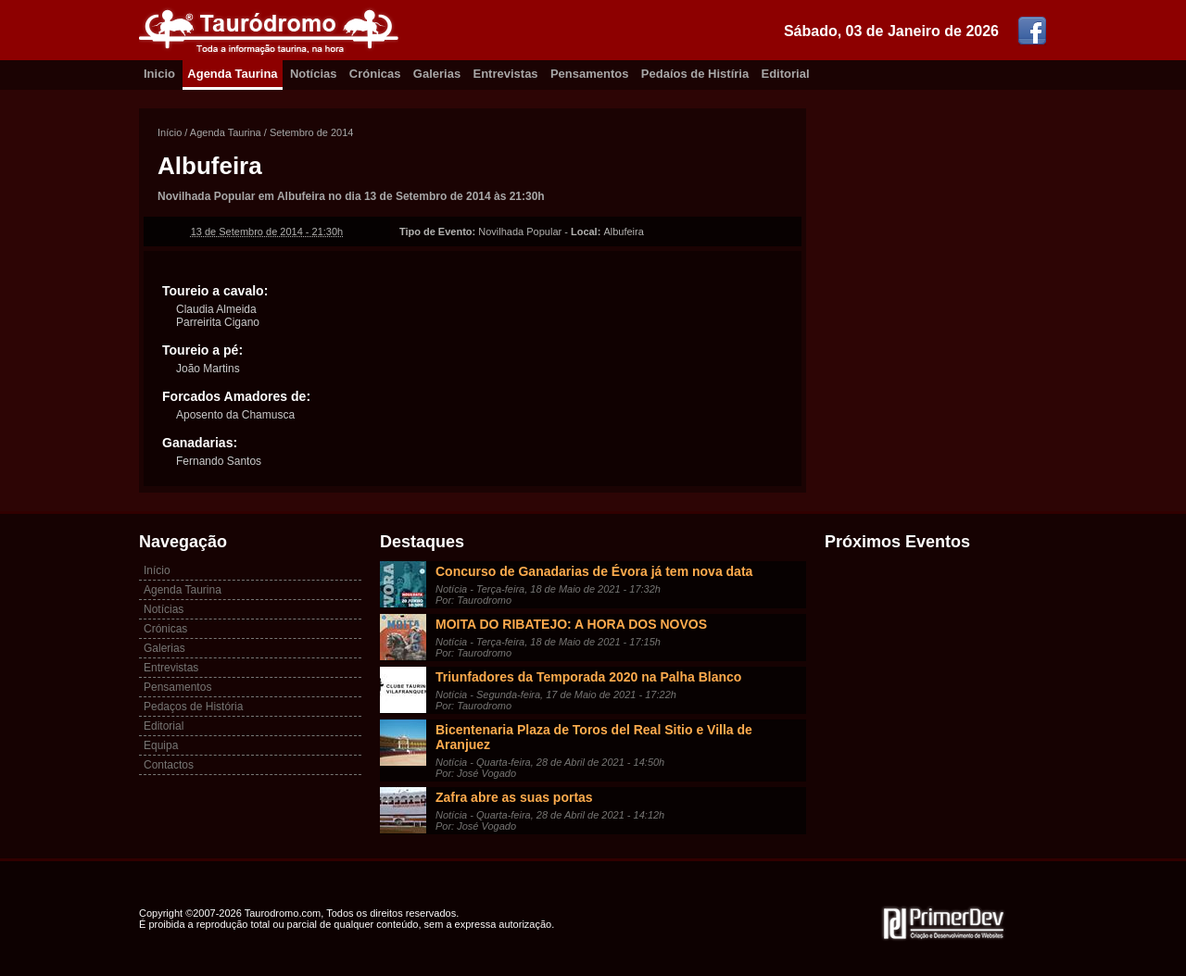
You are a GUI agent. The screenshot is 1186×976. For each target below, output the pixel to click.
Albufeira (210, 166)
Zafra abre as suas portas (514, 797)
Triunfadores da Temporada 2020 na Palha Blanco (588, 676)
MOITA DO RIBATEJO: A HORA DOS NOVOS (571, 624)
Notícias (313, 74)
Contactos (169, 764)
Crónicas (375, 74)
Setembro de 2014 (312, 132)
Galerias (437, 74)
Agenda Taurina (232, 74)
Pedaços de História (193, 706)
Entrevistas (505, 74)
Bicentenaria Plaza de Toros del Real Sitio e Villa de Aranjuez (593, 737)
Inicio (159, 74)
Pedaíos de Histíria (695, 74)
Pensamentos (589, 74)
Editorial (786, 74)
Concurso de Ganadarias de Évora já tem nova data (593, 571)
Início (170, 132)
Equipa (161, 745)
